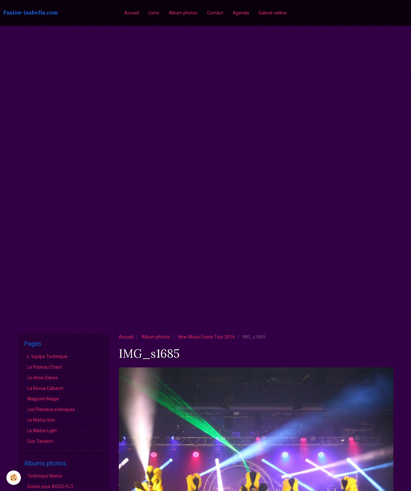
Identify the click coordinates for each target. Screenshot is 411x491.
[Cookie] (13, 477)
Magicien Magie (43, 398)
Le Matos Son (41, 420)
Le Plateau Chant (44, 367)
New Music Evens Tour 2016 (206, 336)
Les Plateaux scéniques (51, 409)
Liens (154, 12)
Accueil (131, 12)
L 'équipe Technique (47, 356)
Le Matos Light (42, 430)
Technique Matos (44, 475)
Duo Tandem (40, 441)
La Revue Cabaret (45, 388)
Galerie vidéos (272, 12)
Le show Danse (42, 377)
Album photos (183, 12)
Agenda (241, 12)
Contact (215, 12)
